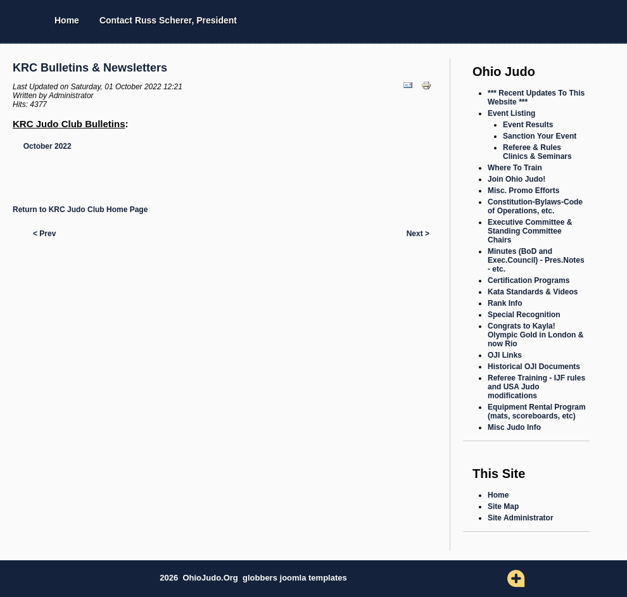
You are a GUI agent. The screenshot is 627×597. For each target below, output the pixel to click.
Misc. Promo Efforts (523, 190)
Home (66, 20)
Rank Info (505, 303)
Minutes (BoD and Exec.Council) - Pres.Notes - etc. (536, 260)
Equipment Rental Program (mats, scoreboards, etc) (537, 411)
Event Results (528, 124)
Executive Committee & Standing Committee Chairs (530, 231)
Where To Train (515, 167)
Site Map (503, 506)
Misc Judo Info (514, 427)
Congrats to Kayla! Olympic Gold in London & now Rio (535, 335)
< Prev (44, 233)
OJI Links (505, 355)
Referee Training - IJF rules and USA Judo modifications (536, 387)
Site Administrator (521, 517)
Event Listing (511, 113)
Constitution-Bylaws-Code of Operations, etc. (535, 206)
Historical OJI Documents (534, 366)
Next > (418, 233)
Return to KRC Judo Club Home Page (80, 209)
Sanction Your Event (539, 136)
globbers (261, 577)
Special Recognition (524, 314)
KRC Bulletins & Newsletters (90, 67)
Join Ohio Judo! (516, 179)
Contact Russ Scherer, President (168, 20)
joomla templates (313, 577)
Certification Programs (528, 280)
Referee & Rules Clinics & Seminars (537, 152)
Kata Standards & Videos (533, 291)
